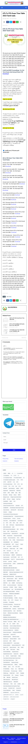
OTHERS (11, 587)
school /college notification (15, 625)
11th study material (18, 477)
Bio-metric (5, 494)
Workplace (18, 690)
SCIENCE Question (7, 636)
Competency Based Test (8, 516)
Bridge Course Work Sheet (16, 497)
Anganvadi (5, 490)
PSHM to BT (5, 606)
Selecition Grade (16, 636)
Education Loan (14, 531)
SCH (18, 623)
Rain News (19, 610)
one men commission (11, 585)
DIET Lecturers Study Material (9, 529)
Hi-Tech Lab (5, 548)
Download (6, 74)
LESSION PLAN (20, 563)
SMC (10, 640)
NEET (16, 578)
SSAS (22, 647)
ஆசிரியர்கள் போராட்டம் (8, 694)
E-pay (4, 531)
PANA (16, 587)
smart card (5, 640)
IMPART (13, 555)
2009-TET (9, 482)
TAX (16, 660)
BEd (16, 492)
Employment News (18, 535)
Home (3, 738)
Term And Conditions (18, 458)
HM (17, 548)
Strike (18, 649)
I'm (15, 550)
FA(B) (14, 540)
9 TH (20, 486)
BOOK (19, 494)
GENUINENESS (6, 542)
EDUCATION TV (15, 533)
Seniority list (5, 638)
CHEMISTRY (5, 507)
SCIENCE (16, 630)
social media (16, 643)
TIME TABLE (6, 18)
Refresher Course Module (13, 613)
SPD (23, 645)
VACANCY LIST (11, 688)
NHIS (18, 580)
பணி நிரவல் (5, 696)
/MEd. (9, 473)
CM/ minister (20, 509)
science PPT (13, 634)
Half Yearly (9, 546)
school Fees (5, 628)
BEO (19, 492)
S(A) (4, 623)
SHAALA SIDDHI (13, 638)
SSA (18, 647)
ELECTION (22, 533)
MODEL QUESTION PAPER (8, 576)
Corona (13, 518)
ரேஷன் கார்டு (6, 698)
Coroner (18, 518)
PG (14, 595)
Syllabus (21, 653)
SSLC (8, 649)
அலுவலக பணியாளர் (14, 692)
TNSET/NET (12, 673)
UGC (15, 683)
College (10, 512)
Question (14, 608)
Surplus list (16, 653)
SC (10, 623)
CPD (7, 522)
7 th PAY (5, 486)
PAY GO (17, 591)
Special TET (5, 647)
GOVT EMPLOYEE (6, 544)
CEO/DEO (17, 505)
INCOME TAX (19, 555)
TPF (12, 675)
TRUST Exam (6, 683)
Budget (13, 499)
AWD (9, 492)
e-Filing (21, 529)
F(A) (10, 540)
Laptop (15, 561)
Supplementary (15, 651)
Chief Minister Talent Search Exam (17, 507)
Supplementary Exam (7, 653)
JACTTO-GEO (13, 557)
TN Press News (6, 671)
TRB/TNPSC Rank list (7, 681)
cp (3, 522)
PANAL (20, 587)
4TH (17, 482)
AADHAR (5, 488)
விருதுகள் (13, 698)
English (4, 537)
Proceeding (11, 602)
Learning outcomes (7, 563)
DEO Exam (12, 524)
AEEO (22, 488)
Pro (21, 600)
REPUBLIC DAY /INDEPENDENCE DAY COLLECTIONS (10, 619)
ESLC (18, 537)
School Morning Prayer (14, 628)
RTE (19, 621)
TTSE (11, 683)
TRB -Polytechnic (6, 679)
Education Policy (6, 533)
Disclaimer (16, 461)
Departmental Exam (20, 524)
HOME (21, 548)
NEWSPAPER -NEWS (11, 580)
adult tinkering (11, 488)
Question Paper (21, 608)
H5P (4, 546)
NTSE (4, 585)
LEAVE (14, 563)
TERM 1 (16, 664)
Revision (5, 621)
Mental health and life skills (8, 570)
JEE (19, 557)
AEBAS (17, 488)
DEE (7, 524)
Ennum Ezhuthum (11, 537)
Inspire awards (6, 557)
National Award (10, 578)
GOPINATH (16, 542)
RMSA (15, 621)
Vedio (13, 690)
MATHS (10, 565)
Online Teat (20, 585)
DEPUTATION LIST (7, 527)
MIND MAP (5, 572)
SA (7, 623)
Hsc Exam (9, 550)
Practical (16, 600)
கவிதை (16, 694)
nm (9, 582)
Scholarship (5, 625)
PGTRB (16, 598)
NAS (4, 578)
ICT (18, 550)
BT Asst (8, 499)
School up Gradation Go (8, 630)
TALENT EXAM (13, 656)
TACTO (7, 656)
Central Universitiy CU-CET (8, 505)
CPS (10, 522)
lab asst (5, 561)
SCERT (13, 623)
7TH (9, 486)
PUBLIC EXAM (16, 606)
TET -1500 (18, 666)
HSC (4, 550)
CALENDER (5, 501)
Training (16, 675)
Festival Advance (20, 540)
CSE (17, 522)
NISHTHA (5, 582)
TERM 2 (20, 664)
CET (22, 505)
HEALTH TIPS (15, 546)
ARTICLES (18, 490)
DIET (13, 527)
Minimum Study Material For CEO (16, 572)
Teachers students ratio (8, 664)
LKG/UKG (5, 565)
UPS (23, 683)
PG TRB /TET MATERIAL (8, 598)
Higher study (12, 548)
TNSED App (5, 673)
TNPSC (20, 671)
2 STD (4, 482)
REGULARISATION (6, 615)
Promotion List (17, 604)
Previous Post (5, 337)
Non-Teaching (19, 582)
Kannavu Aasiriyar (20, 559)
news (4, 580)
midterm (17, 570)
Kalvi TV (13, 559)
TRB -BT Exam (15, 677)
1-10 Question (6, 475)
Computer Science (7, 518)
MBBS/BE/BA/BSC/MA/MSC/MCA (10, 567)
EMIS (4, 535)
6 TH (18, 484)
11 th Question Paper (7, 477)
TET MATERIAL (6, 668)
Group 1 (17, 544)
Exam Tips (5, 540)
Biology (10, 494)
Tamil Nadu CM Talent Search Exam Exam (11, 658)
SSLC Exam (12, 649)
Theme (9, 742)
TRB (4, 677)
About (7, 738)
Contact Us (5, 461)
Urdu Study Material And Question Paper (11, 686)
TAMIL (19, 656)
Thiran (12, 668)
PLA (9, 600)
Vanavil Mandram (7, 690)
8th (16, 486)
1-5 (11, 475)
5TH (15, 484)
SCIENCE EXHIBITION (17, 632)
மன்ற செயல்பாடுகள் (14, 696)
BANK (12, 492)
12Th (22, 479)
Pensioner (5, 593)
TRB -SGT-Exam (15, 679)
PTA (11, 606)
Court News (20, 520)
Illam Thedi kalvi (6, 555)
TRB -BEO (8, 677)
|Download (8, 166)
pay (12, 589)
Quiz (14, 610)
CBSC (11, 501)
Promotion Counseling (7, 604)
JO (21, 557)
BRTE (4, 499)
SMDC (14, 640)
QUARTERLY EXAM (7, 608)
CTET (21, 522)
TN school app (14, 671)
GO (11, 542)
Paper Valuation (6, 589)
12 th (18, 479)
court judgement (12, 520)
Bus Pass (18, 499)
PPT (12, 600)
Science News (6, 634)
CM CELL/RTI (13, 509)
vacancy (5, 688)
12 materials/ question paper (9, 479)
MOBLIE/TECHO (13, 574)
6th (21, 484)
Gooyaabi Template (20, 742)
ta (3, 656)
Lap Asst (10, 561)
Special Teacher (13, 647)
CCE (14, 501)
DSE (18, 529)
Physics (20, 598)
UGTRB (19, 683)
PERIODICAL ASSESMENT (14, 593)
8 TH (13, 486)
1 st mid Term (19, 473)
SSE (4, 649)
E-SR (8, 531)
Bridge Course (6, 497)
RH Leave (10, 621)
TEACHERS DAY (6, 662)
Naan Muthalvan (18, 576)
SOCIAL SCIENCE (6, 645)
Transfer (21, 675)
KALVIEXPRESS (12, 307)
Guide (21, 544)
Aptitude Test (12, 490)
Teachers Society (14, 662)
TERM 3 (4, 666)
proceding (5, 602)
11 (18, 475)
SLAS (19, 638)
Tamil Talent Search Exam (8, 660)
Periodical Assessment (8, 595)
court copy (5, 520)
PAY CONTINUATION (19, 589)
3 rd (14, 482)
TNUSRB (22, 673)
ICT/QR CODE (6, 552)
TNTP (17, 673)
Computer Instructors (19, 516)
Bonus (15, 494)
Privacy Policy (5, 458)
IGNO (16, 552)
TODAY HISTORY (6, 675)
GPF (13, 544)
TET (13, 666)
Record (4, 613)
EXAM (22, 537)
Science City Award (7, 632)
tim (16, 668)
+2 (12, 473)
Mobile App (5, 574)
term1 (9, 666)
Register (21, 613)
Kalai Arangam (6, 559)
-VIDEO (4, 473)
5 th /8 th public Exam (7, 484)
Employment (9, 535)
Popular (5, 709)
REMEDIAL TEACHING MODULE (9, 617)
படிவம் (21, 694)
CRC (14, 522)
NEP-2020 (21, 578)
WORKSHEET (6, 692)
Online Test (5, 587)
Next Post (24, 337)
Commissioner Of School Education (10, 514)
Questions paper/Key (7, 610)
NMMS (13, 582)
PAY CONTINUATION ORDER (9, 591)
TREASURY (16, 681)
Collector (5, 512)
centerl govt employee (7, 503)
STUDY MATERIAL (6, 651)
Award (4, 492)
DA (4, 524)
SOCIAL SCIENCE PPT (7, 643)
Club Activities (6, 509)
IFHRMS (12, 552)
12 (23, 477)
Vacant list (18, 688)
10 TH (15, 475)
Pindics (4, 600)
